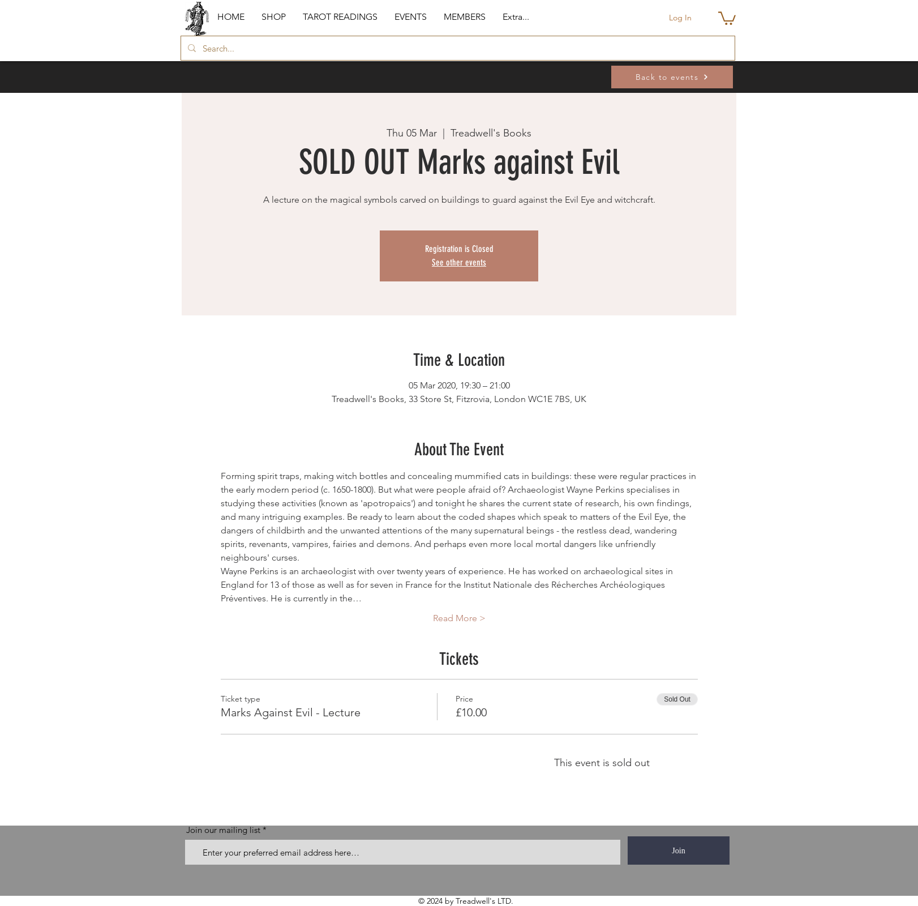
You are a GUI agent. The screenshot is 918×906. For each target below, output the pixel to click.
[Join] (679, 850)
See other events (459, 262)
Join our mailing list (223, 830)
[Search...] (457, 48)
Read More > (459, 618)
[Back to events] (672, 77)
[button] (273, 17)
